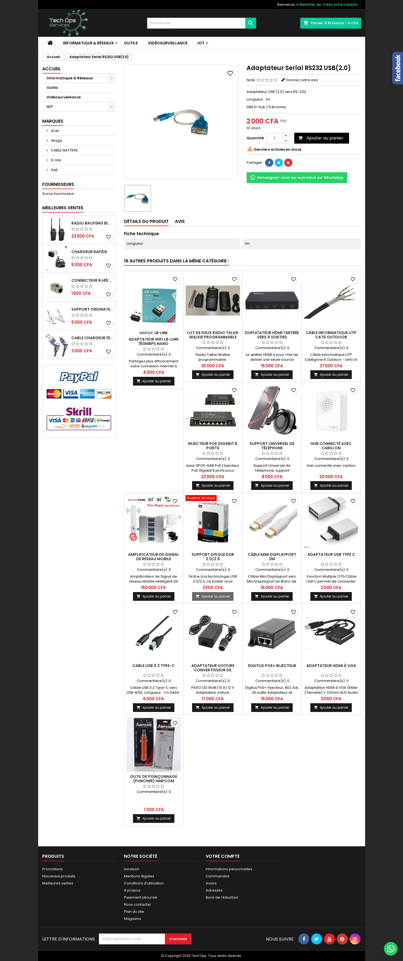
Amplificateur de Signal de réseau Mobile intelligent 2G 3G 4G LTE (153, 559)
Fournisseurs (58, 184)
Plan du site (134, 911)
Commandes (217, 876)
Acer (54, 130)
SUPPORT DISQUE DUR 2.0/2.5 (213, 557)
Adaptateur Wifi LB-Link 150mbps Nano (154, 341)
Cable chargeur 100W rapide (92, 338)
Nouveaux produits (58, 876)
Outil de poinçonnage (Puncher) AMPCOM (153, 779)
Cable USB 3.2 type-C (153, 665)
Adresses (214, 890)
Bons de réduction (222, 897)
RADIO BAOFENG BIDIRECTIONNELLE (92, 223)
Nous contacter (137, 904)
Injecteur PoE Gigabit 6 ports (212, 446)
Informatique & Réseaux (88, 43)
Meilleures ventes (57, 883)
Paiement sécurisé (140, 897)
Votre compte (223, 856)
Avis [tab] (180, 221)
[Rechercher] (201, 23)
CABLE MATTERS (64, 150)
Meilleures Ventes (62, 208)
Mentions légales (139, 876)
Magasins (132, 918)
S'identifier (305, 4)
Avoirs (211, 883)
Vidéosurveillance (167, 43)
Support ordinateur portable (92, 309)
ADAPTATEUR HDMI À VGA (331, 665)
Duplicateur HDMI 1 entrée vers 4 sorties (272, 335)
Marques (52, 121)
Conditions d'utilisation (144, 883)
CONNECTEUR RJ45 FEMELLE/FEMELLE (92, 280)
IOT (201, 43)
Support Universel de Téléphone (272, 446)
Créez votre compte (339, 4)
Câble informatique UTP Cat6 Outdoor (331, 335)
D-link (55, 160)
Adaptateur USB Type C (331, 554)
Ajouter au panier (320, 138)
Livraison (131, 869)
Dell (53, 169)
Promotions (52, 869)
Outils (131, 43)
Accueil (51, 69)
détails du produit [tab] (146, 221)
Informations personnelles (229, 869)
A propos (132, 890)
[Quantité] (274, 138)
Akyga (56, 140)
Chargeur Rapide (89, 252)
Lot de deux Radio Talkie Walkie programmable (212, 335)
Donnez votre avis (302, 80)
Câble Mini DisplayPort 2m (272, 557)
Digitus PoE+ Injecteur (272, 665)
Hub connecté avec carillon (331, 446)
